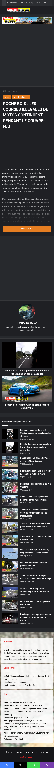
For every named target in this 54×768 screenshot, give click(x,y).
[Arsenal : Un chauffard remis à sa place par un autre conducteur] (10, 527)
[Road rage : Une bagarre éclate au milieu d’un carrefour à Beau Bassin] (10, 618)
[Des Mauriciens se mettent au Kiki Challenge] (10, 487)
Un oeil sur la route (21, 97)
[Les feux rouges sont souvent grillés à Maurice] (10, 566)
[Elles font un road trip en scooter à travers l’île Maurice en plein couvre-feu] (10, 447)
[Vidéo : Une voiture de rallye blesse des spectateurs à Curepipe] (10, 579)
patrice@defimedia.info (31, 327)
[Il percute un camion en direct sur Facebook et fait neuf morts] (10, 474)
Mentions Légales (27, 757)
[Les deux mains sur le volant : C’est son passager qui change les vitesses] (10, 434)
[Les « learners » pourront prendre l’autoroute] (10, 605)
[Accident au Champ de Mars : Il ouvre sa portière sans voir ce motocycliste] (10, 513)
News (14, 91)
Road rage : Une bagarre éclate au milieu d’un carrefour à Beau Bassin (35, 617)
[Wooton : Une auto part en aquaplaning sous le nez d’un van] (10, 592)
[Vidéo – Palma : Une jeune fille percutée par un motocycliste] (10, 500)
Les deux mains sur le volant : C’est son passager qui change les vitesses (35, 433)
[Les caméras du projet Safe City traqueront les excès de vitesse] (10, 553)
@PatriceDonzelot (27, 330)
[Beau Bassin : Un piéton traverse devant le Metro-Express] (10, 461)
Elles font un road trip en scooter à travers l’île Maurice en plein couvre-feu (35, 447)
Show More (27, 229)
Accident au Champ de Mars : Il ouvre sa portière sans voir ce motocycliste (34, 513)
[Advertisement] (27, 54)
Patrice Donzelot (27, 322)
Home (6, 91)
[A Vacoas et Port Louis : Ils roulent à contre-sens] (10, 540)
